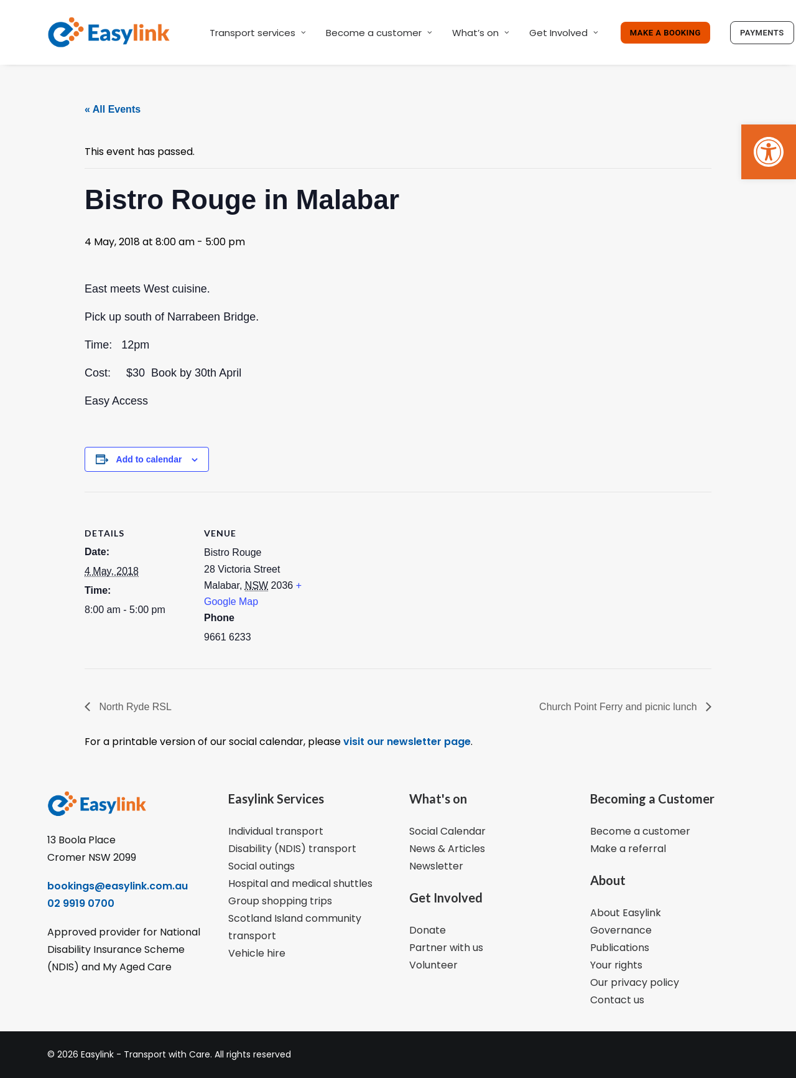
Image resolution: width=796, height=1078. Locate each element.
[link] (768, 151)
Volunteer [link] (433, 965)
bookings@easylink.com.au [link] (117, 886)
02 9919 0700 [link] (80, 903)
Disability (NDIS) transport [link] (292, 848)
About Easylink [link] (625, 913)
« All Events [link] (113, 109)
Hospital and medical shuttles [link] (300, 883)
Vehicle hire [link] (256, 953)
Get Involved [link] (563, 32)
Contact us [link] (617, 1000)
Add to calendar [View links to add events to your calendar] (149, 459)
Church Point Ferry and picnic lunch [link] (619, 706)
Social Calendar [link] (447, 831)
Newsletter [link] (436, 866)
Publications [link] (619, 947)
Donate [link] (427, 930)
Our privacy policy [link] (634, 982)
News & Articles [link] (447, 848)
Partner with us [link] (446, 947)
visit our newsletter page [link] (406, 741)
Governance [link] (621, 930)
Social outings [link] (261, 866)
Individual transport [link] (275, 831)
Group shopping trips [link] (280, 901)
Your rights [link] (616, 965)
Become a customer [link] (379, 32)
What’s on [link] (480, 32)
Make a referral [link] (628, 848)
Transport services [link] (258, 32)
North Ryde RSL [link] (134, 706)
